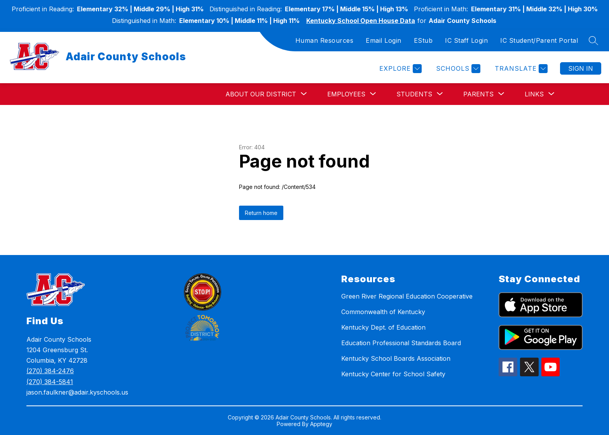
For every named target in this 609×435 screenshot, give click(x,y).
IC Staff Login (466, 40)
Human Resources (324, 40)
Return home (261, 213)
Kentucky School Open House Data (360, 20)
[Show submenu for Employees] (346, 94)
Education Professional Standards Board (401, 343)
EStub (423, 40)
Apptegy (321, 424)
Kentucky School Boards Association (395, 358)
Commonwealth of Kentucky (383, 312)
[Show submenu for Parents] (478, 94)
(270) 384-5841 (49, 382)
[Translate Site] (520, 68)
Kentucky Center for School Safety (393, 374)
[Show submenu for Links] (534, 94)
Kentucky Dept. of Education (383, 327)
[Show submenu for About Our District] (260, 94)
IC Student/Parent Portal (539, 40)
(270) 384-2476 (50, 371)
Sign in (580, 68)
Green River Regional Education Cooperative (407, 296)
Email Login (383, 40)
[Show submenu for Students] (414, 94)
